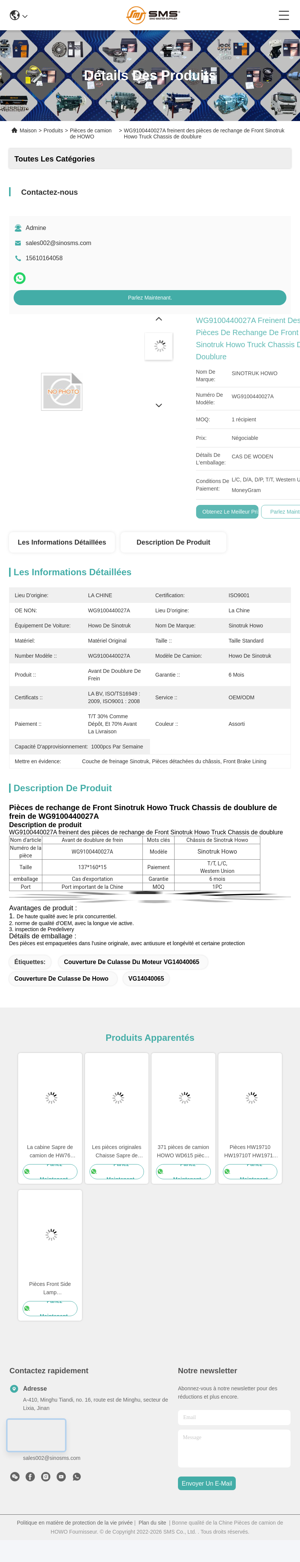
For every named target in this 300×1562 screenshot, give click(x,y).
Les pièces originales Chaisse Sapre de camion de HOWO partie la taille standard (116, 1152)
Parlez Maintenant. (150, 298)
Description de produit (173, 542)
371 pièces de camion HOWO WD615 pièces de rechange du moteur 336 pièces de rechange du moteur (183, 1152)
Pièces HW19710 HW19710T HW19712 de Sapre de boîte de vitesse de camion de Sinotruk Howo (250, 1152)
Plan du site (152, 1523)
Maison (28, 130)
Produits (53, 130)
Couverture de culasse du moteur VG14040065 (131, 962)
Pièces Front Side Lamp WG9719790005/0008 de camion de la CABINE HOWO (50, 1288)
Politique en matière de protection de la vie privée (75, 1523)
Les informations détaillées (62, 542)
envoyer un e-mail (207, 1483)
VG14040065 (146, 978)
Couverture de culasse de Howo (61, 978)
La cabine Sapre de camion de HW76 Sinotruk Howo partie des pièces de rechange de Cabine (49, 1152)
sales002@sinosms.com (58, 243)
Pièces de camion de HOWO (91, 133)
